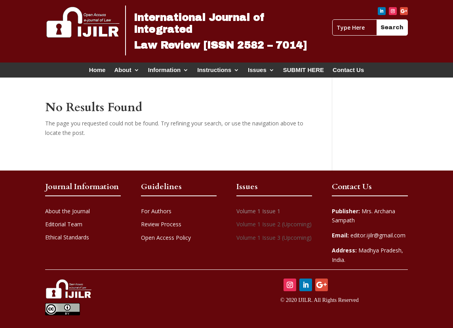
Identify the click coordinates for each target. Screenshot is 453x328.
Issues (257, 71)
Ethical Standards (67, 237)
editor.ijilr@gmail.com (368, 235)
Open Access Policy (166, 237)
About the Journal (67, 211)
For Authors (156, 211)
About (122, 71)
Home (97, 71)
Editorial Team (63, 224)
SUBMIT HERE (303, 71)
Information (164, 71)
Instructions (214, 71)
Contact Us (348, 71)
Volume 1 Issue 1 (258, 211)
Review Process (161, 224)
